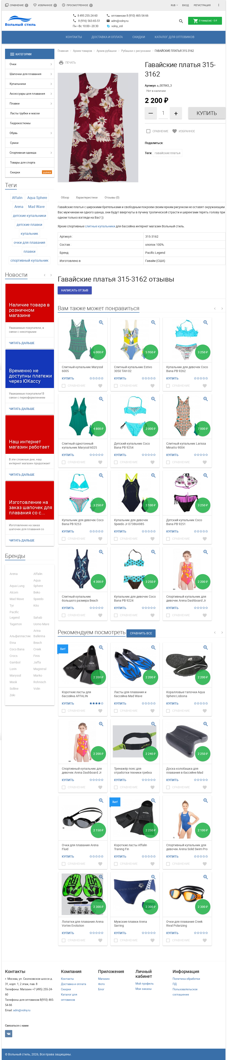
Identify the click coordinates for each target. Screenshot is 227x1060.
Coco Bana (17, 649)
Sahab (37, 617)
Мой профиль (144, 983)
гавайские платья (167, 153)
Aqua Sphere (37, 197)
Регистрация (202, 5)
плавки (29, 251)
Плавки (15, 103)
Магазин (104, 979)
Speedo (38, 599)
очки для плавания (29, 242)
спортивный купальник (29, 260)
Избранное (45, 5)
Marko (37, 675)
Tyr (12, 605)
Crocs (13, 656)
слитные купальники (100, 226)
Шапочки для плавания (25, 74)
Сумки (14, 143)
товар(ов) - (205, 21)
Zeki (12, 695)
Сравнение (16, 5)
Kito (36, 605)
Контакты (74, 37)
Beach (37, 643)
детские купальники (29, 215)
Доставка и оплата (107, 37)
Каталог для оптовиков (174, 37)
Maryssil (15, 675)
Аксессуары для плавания (27, 94)
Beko (36, 592)
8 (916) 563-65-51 (89, 21)
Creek (37, 649)
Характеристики (87, 197)
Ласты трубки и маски (25, 113)
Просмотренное (77, 5)
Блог (101, 989)
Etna (13, 643)
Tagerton (16, 624)
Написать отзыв (74, 290)
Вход (185, 5)
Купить (68, 378)
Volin (36, 688)
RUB (173, 5)
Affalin (17, 197)
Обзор (65, 197)
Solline (14, 688)
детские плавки (29, 224)
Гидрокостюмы (20, 123)
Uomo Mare (41, 624)
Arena (18, 206)
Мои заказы (143, 989)
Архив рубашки (107, 51)
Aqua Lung (17, 586)
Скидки (138, 37)
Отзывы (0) (112, 197)
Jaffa (37, 662)
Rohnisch (39, 682)
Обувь (13, 133)
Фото (101, 984)
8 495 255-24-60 (85, 15)
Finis (36, 656)
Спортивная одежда (23, 153)
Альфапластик (20, 636)
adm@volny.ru (117, 21)
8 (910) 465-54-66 (137, 15)
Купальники (18, 84)
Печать (67, 62)
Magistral (39, 669)
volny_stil (114, 26)
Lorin (13, 669)
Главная (63, 51)
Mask (13, 682)
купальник (29, 233)
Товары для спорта (22, 162)
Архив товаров (82, 51)
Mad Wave (36, 206)
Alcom (14, 592)
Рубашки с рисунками (136, 51)
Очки (13, 64)
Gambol (15, 662)
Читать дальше (22, 343)
